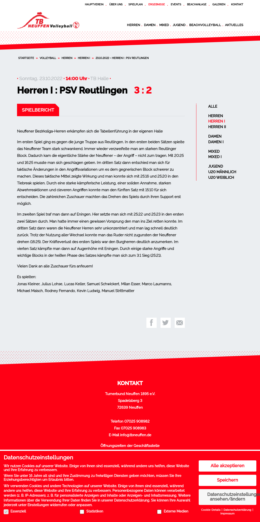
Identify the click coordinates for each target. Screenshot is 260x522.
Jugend (179, 25)
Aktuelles (234, 25)
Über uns (116, 4)
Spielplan (135, 4)
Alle (212, 106)
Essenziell (15, 510)
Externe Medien (172, 510)
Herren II (217, 127)
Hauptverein (94, 4)
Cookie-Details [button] (211, 508)
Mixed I (215, 157)
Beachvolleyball (205, 25)
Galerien (218, 4)
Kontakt (237, 4)
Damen (149, 25)
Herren (133, 25)
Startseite (26, 58)
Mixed (164, 25)
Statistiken (91, 510)
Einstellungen (38, 504)
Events (176, 4)
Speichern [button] (227, 479)
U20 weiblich (221, 177)
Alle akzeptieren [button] (227, 464)
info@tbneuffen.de (135, 435)
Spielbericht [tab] (38, 110)
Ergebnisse (156, 4)
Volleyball (48, 58)
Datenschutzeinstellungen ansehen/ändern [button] (231, 496)
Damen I (216, 142)
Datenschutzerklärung (131, 499)
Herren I (84, 58)
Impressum (227, 512)
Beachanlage (196, 4)
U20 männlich (222, 172)
